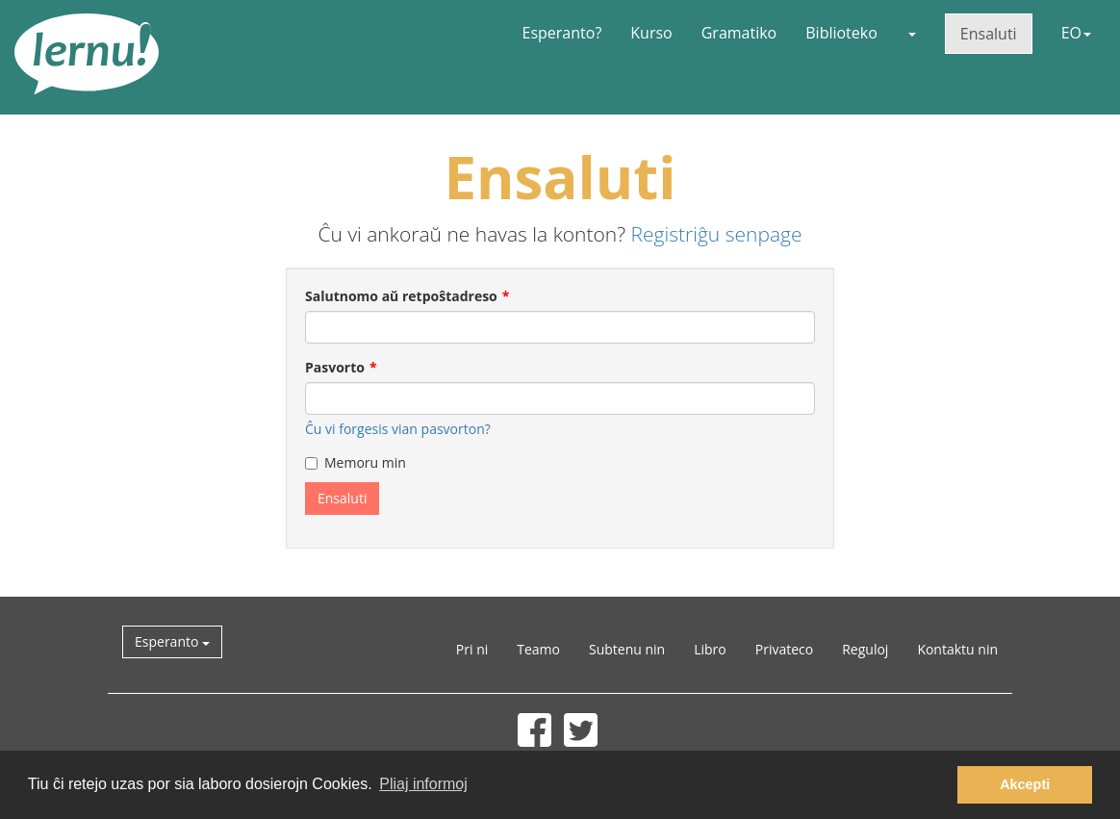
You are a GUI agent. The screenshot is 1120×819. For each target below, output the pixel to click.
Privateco (784, 649)
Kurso (651, 32)
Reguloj (865, 649)
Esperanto (172, 641)
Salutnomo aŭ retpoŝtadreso (401, 296)
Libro (710, 649)
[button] (911, 32)
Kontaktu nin (957, 649)
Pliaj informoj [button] (423, 784)
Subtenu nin (627, 649)
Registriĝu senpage (716, 233)
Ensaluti (988, 33)
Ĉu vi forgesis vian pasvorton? (398, 429)
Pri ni (472, 649)
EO (1076, 32)
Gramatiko (739, 32)
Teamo (538, 649)
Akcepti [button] (1025, 784)
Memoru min (355, 462)
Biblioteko (841, 32)
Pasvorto (335, 367)
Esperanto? (562, 32)
